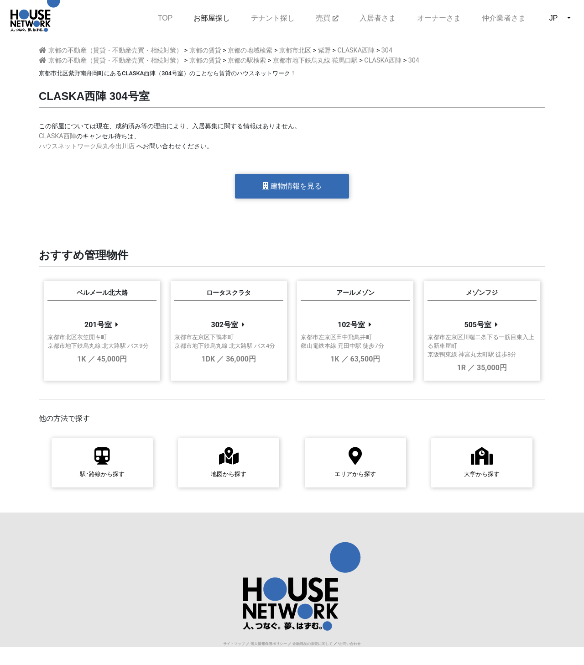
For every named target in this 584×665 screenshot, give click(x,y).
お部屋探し (211, 18)
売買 (327, 18)
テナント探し (273, 18)
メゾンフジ (482, 293)
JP (553, 18)
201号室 (98, 324)
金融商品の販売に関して (312, 644)
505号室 (477, 324)
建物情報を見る (292, 186)
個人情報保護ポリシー (268, 644)
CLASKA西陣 (57, 136)
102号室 (351, 324)
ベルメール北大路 (102, 293)
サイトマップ (234, 644)
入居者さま (378, 18)
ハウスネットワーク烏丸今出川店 (87, 146)
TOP (165, 17)
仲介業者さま (504, 18)
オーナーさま (439, 18)
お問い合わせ (350, 644)
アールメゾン (355, 293)
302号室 (224, 324)
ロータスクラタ (228, 293)
